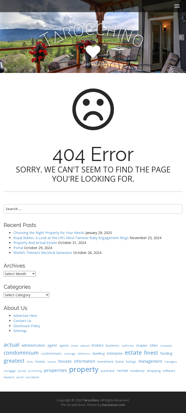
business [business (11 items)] (112, 345)
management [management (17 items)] (150, 361)
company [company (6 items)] (166, 345)
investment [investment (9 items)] (105, 361)
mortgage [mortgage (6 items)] (10, 371)
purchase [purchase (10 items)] (108, 370)
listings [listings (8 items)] (131, 361)
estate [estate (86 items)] (133, 352)
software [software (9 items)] (169, 371)
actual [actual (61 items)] (11, 344)
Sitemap (20, 330)
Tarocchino (91, 400)
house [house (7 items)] (52, 361)
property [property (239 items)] (84, 369)
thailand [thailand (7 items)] (9, 377)
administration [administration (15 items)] (33, 345)
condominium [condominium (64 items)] (21, 352)
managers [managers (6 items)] (170, 361)
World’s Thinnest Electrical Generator (42, 252)
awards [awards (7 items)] (85, 345)
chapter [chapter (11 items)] (141, 345)
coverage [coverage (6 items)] (70, 353)
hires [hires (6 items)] (30, 361)
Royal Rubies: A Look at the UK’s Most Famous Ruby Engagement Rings (71, 237)
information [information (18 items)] (84, 361)
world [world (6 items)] (20, 377)
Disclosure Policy (26, 325)
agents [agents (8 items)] (64, 345)
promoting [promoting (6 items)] (35, 371)
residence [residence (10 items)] (137, 370)
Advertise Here (25, 315)
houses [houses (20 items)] (65, 361)
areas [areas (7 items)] (74, 345)
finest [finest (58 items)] (151, 352)
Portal (18, 247)
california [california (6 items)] (128, 345)
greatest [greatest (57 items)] (14, 360)
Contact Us (22, 320)
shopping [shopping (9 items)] (154, 371)
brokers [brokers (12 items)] (98, 345)
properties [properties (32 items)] (55, 370)
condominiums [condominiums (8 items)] (51, 353)
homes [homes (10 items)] (40, 361)
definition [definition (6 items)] (84, 353)
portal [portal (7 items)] (22, 371)
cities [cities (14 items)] (154, 345)
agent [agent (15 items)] (52, 345)
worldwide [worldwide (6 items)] (32, 377)
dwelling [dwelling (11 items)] (98, 353)
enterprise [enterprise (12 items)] (115, 353)
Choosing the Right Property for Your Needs (49, 232)
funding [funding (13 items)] (166, 353)
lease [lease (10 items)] (120, 361)
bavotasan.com (113, 405)
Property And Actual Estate (35, 242)
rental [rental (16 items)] (122, 370)
